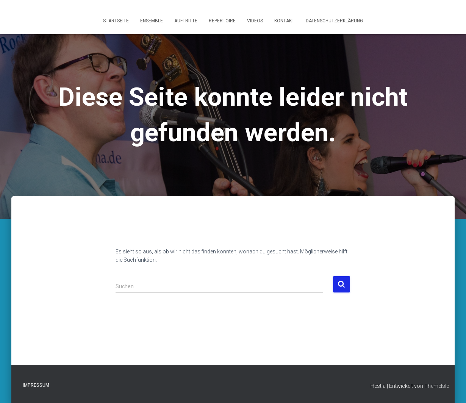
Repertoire (222, 20)
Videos (255, 20)
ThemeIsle (436, 386)
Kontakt (284, 20)
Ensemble (151, 20)
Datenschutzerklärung (334, 20)
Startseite (116, 20)
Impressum (36, 385)
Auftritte (185, 20)
